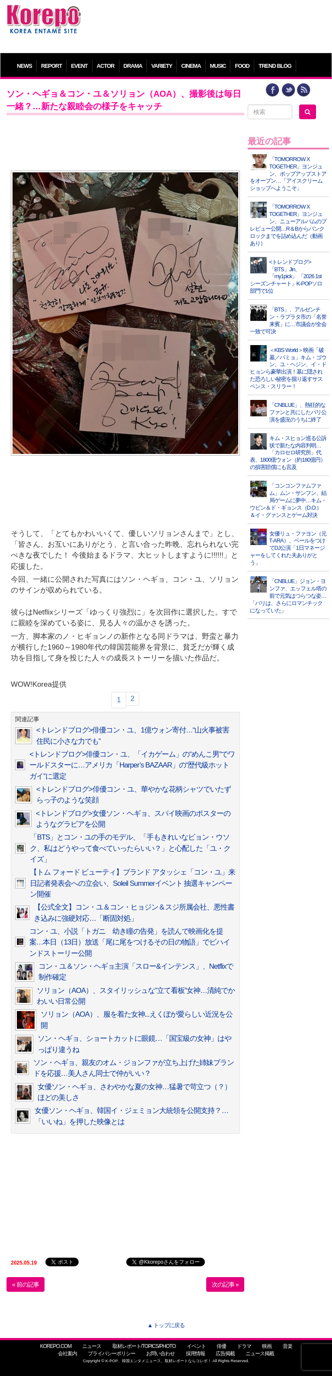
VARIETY (161, 66)
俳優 (221, 1346)
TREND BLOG (275, 66)
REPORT (51, 66)
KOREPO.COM (55, 1346)
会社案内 (67, 1354)
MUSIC (218, 66)
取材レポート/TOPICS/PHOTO (144, 1346)
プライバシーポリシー (111, 1354)
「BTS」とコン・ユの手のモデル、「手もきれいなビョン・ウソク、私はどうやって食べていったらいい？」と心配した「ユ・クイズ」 (130, 848)
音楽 (287, 1346)
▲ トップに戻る (166, 1325)
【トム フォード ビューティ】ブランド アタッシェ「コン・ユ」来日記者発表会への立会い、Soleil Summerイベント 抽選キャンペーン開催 (132, 883)
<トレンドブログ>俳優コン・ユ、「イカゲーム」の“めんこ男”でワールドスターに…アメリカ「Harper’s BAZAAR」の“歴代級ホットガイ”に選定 (132, 765)
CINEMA (191, 66)
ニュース (91, 1346)
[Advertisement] (207, 23)
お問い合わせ (160, 1354)
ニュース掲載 (260, 1354)
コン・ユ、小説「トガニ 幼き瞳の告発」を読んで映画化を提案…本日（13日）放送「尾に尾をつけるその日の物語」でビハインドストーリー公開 (129, 942)
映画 (266, 1346)
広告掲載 (225, 1354)
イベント (196, 1346)
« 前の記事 (25, 1284)
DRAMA (133, 66)
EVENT (79, 66)
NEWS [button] (24, 66)
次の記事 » (225, 1284)
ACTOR (106, 66)
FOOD (242, 66)
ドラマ (244, 1346)
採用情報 (195, 1354)
